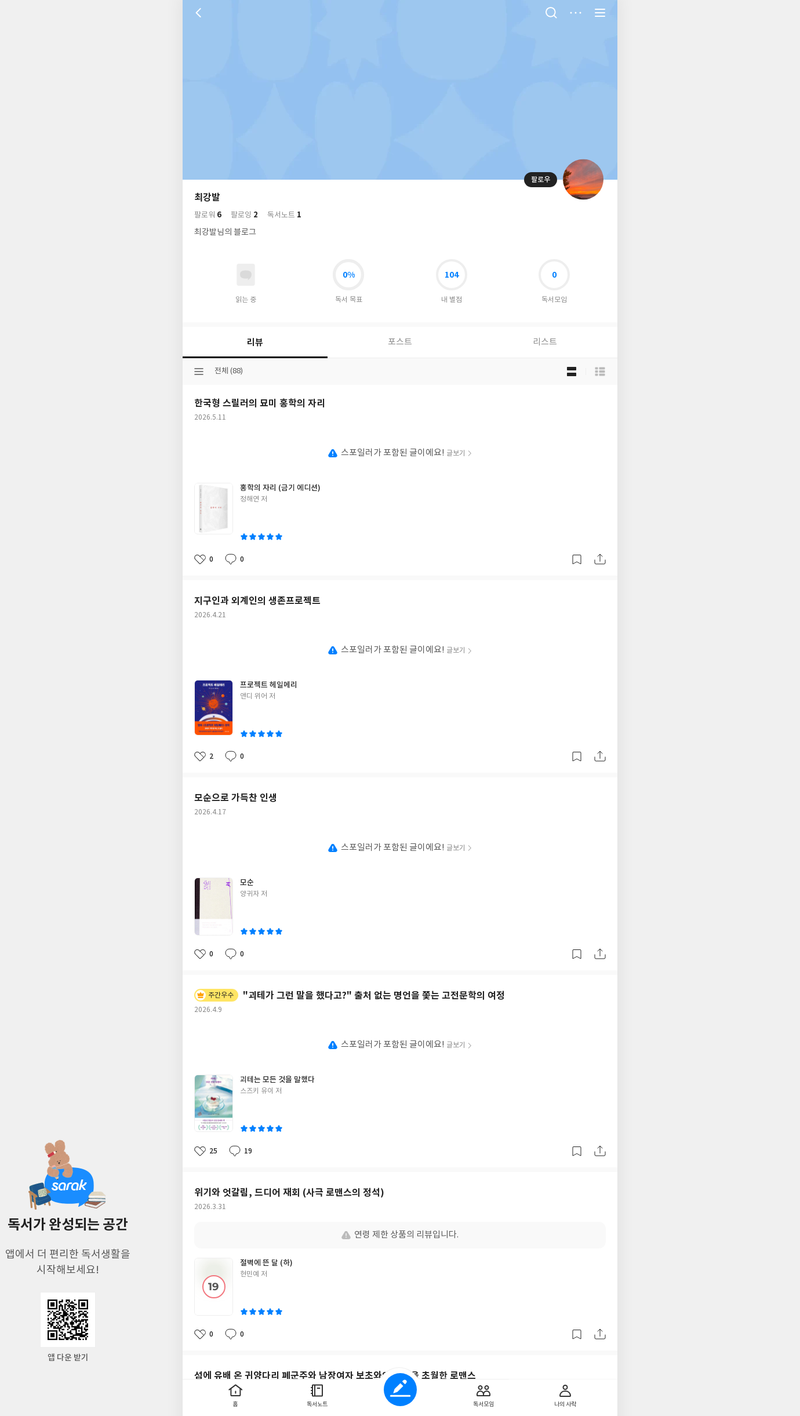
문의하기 (446, 474)
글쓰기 (400, 1389)
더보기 (575, 13)
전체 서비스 (600, 13)
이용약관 (413, 474)
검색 (551, 13)
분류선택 (199, 371)
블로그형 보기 (571, 371)
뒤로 (200, 13)
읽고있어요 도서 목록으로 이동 (245, 274)
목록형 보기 (600, 371)
